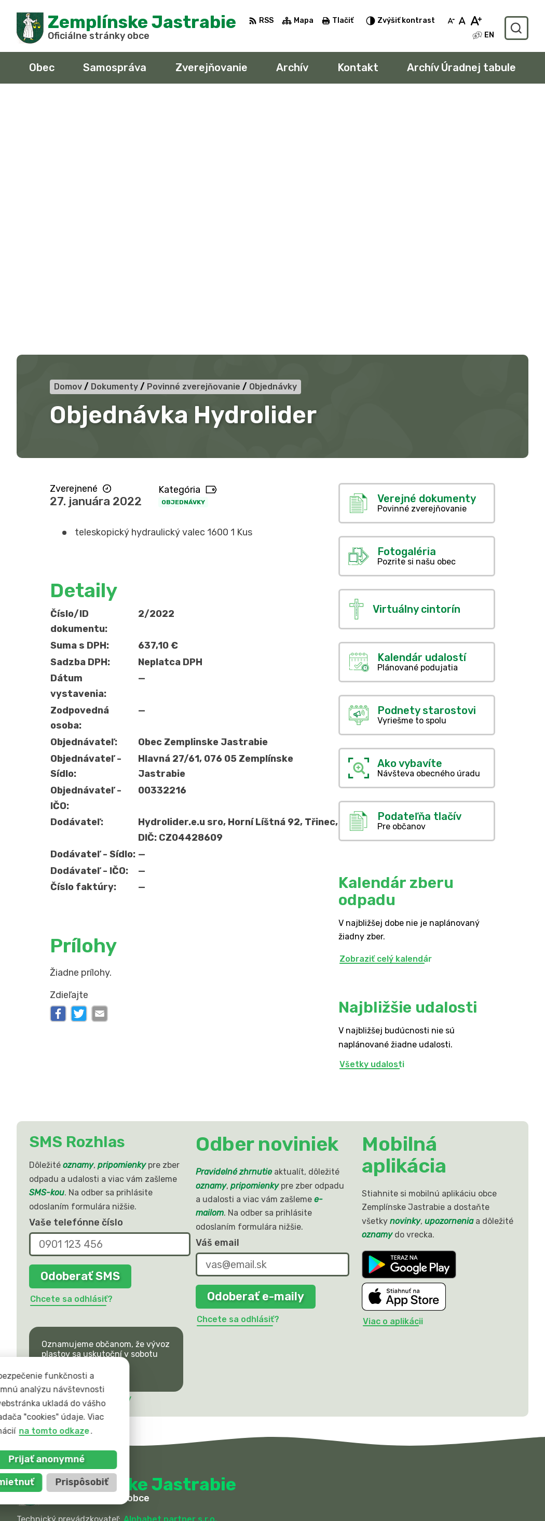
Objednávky (183, 246)
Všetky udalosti (371, 808)
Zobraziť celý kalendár (385, 703)
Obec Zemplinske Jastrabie (140, 1273)
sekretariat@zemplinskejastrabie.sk (452, 1498)
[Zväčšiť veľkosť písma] (476, 21)
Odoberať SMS (80, 1020)
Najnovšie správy (96, 1142)
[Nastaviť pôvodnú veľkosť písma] (462, 21)
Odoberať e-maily (255, 1040)
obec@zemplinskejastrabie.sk (439, 1486)
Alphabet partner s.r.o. (170, 1263)
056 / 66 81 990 (411, 1475)
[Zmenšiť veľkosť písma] (451, 21)
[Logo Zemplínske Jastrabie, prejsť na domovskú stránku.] (126, 28)
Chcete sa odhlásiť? (71, 1043)
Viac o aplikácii (393, 1066)
